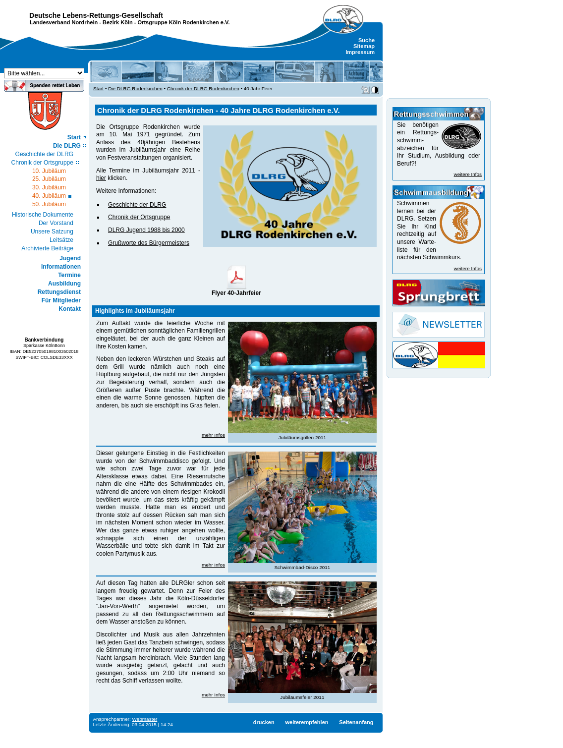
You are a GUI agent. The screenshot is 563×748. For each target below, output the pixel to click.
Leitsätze (61, 239)
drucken (264, 722)
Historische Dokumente (42, 214)
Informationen (61, 266)
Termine (69, 275)
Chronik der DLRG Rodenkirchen (203, 88)
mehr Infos (213, 435)
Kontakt (69, 308)
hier (101, 177)
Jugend (70, 258)
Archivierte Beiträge (47, 248)
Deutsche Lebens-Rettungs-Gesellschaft (96, 15)
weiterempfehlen (306, 722)
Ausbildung (64, 283)
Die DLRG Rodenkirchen (135, 88)
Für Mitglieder (61, 300)
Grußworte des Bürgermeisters (148, 242)
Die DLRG (67, 145)
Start (74, 137)
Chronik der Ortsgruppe (42, 162)
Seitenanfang (356, 722)
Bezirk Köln (118, 22)
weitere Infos (468, 174)
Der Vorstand (56, 223)
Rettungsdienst (59, 291)
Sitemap (364, 46)
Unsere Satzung (52, 231)
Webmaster (145, 719)
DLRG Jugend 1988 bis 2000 (146, 230)
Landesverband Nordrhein (64, 22)
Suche (366, 40)
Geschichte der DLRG (44, 154)
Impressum (360, 52)
